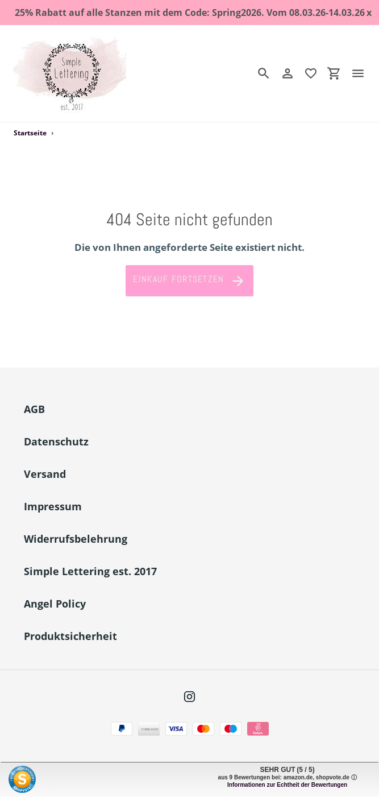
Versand (45, 474)
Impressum (53, 506)
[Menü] (362, 73)
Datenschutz (56, 441)
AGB (34, 409)
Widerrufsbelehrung (75, 539)
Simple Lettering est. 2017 (90, 571)
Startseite (30, 133)
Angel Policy (55, 603)
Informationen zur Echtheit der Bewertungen (287, 785)
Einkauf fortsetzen (189, 281)
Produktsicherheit (70, 636)
